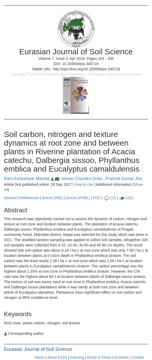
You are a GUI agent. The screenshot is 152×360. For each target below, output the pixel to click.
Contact (137, 357)
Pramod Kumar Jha (123, 178)
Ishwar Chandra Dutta (82, 178)
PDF (96, 198)
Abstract (10, 198)
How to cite (84, 184)
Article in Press (99, 357)
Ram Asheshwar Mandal (29, 178)
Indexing (77, 357)
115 (109, 198)
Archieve (121, 357)
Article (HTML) (78, 198)
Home (39, 357)
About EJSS (57, 357)
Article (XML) (53, 198)
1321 (126, 198)
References (30, 198)
